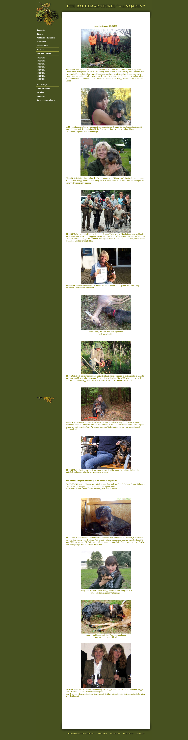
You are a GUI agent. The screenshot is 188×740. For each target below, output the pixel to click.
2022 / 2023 (41, 58)
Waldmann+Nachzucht (46, 38)
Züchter (40, 34)
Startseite (41, 30)
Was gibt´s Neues (44, 53)
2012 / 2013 (41, 73)
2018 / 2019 (41, 64)
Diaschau (40, 92)
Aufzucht (40, 50)
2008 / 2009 (41, 79)
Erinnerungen (42, 84)
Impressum (41, 96)
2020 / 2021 (41, 61)
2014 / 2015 (41, 70)
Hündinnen (41, 42)
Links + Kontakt (43, 88)
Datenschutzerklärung (46, 100)
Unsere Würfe (42, 46)
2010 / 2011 (41, 76)
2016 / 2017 (41, 67)
